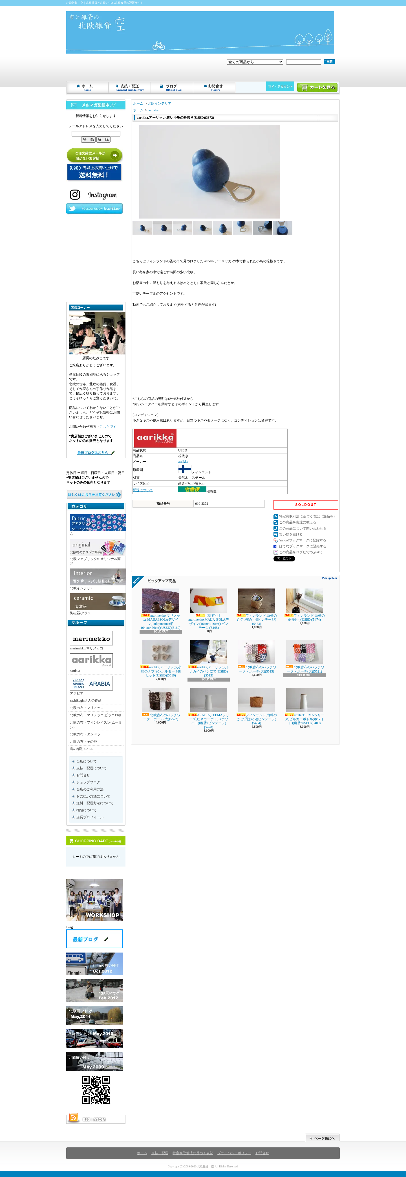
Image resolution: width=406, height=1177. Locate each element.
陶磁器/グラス (97, 604)
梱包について (86, 810)
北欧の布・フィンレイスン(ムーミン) (96, 724)
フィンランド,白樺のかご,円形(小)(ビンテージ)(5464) (257, 706)
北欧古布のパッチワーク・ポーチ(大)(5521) (304, 656)
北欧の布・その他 (83, 742)
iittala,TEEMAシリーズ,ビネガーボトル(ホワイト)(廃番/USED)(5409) (304, 706)
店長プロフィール (89, 817)
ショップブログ (172, 87)
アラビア (91, 685)
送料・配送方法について (95, 803)
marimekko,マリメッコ (91, 640)
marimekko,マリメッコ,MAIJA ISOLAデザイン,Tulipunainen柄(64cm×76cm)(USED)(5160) (160, 609)
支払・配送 (159, 1153)
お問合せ (214, 87)
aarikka (91, 663)
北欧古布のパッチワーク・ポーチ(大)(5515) (256, 656)
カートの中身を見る (95, 840)
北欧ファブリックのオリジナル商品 (97, 552)
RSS (86, 1119)
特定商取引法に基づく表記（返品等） (308, 516)
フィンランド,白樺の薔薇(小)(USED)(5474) (304, 604)
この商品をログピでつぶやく (301, 552)
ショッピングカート (317, 87)
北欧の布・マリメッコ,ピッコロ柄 (96, 715)
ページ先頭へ (322, 1138)
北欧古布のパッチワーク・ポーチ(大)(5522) (160, 704)
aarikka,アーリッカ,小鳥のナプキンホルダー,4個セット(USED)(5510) (160, 658)
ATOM (100, 1119)
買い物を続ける (291, 534)
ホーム (88, 87)
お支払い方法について (93, 796)
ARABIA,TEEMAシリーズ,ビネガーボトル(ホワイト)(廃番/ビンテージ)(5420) (208, 708)
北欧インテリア (97, 579)
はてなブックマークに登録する (302, 546)
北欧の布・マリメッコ (87, 708)
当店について (86, 761)
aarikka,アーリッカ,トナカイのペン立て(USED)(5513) (208, 658)
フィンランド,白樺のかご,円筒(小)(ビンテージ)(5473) (257, 607)
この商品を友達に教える (297, 522)
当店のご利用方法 (89, 789)
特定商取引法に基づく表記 (193, 1153)
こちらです (108, 427)
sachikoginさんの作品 (86, 700)
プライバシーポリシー (234, 1153)
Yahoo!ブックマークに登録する (302, 540)
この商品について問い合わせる (302, 528)
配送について (143, 490)
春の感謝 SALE (81, 749)
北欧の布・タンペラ (85, 734)
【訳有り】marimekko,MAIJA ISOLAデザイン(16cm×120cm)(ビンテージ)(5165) (208, 609)
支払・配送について (130, 87)
